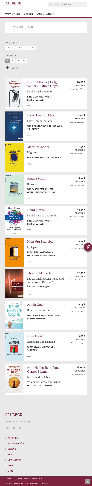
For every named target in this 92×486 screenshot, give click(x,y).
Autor (32, 48)
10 (7, 61)
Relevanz (9, 48)
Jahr (25, 48)
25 (13, 61)
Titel (18, 48)
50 (18, 61)
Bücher (28, 14)
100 (24, 61)
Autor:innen (12, 14)
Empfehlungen (45, 14)
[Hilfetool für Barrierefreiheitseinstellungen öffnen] (88, 247)
